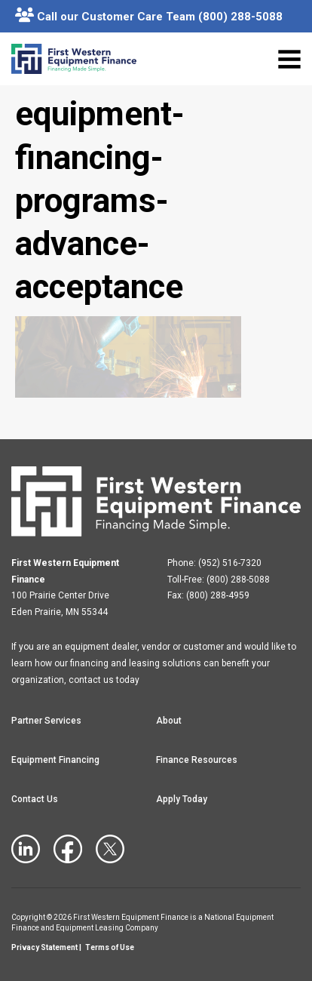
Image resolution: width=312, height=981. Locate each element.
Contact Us (34, 799)
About (169, 720)
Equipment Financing (55, 760)
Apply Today (181, 799)
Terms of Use (109, 947)
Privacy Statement (44, 947)
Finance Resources (196, 760)
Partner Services (46, 720)
